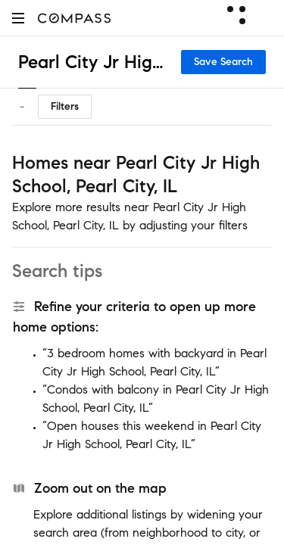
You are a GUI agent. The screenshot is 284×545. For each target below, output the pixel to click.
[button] (18, 18)
